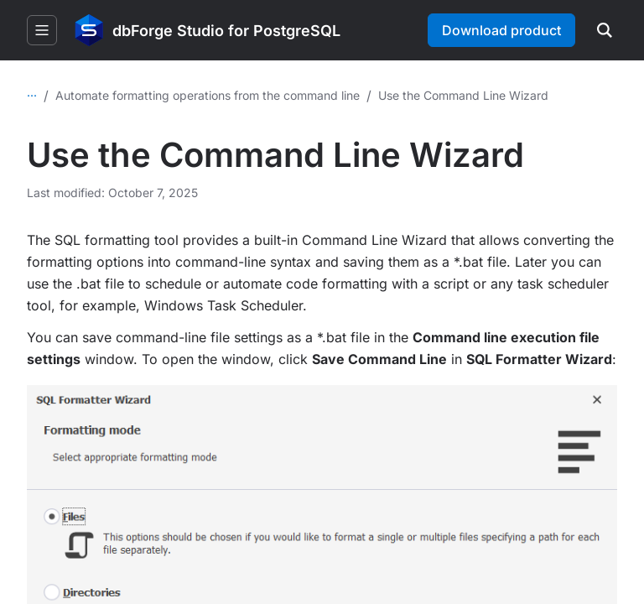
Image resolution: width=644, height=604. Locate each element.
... (32, 92)
